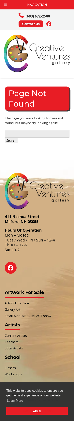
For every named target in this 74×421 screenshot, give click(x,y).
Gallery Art (12, 309)
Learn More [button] (15, 400)
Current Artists (16, 335)
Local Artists (14, 348)
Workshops (13, 374)
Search (11, 140)
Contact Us (31, 24)
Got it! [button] (37, 410)
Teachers (12, 342)
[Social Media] (49, 23)
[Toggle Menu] (5, 4)
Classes (10, 368)
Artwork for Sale (17, 303)
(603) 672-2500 (37, 16)
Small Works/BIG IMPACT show (28, 316)
